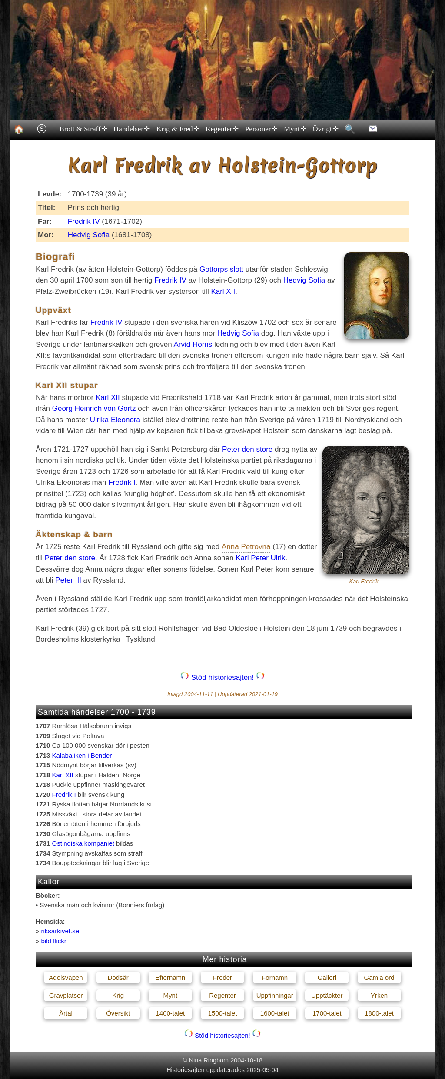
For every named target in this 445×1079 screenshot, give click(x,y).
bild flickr (53, 941)
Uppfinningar (274, 995)
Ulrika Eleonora (115, 420)
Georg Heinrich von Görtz (94, 408)
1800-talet (379, 1013)
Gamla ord (379, 977)
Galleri (327, 977)
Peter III (68, 580)
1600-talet (274, 1013)
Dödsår (117, 977)
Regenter (222, 129)
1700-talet (327, 1013)
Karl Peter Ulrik (260, 558)
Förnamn (275, 977)
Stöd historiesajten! (222, 677)
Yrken (379, 995)
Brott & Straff (83, 129)
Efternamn (170, 977)
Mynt (294, 129)
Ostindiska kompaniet (83, 843)
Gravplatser (66, 995)
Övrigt (325, 129)
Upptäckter (327, 995)
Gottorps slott (221, 269)
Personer (260, 129)
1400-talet (170, 1013)
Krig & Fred (177, 129)
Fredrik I (121, 482)
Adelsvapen (66, 977)
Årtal (66, 1013)
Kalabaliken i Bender (82, 755)
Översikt (118, 1013)
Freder (222, 977)
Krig (118, 995)
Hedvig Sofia (89, 235)
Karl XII (223, 291)
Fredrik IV (84, 221)
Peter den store (247, 449)
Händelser (131, 129)
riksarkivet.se (60, 931)
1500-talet (222, 1013)
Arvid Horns (193, 344)
